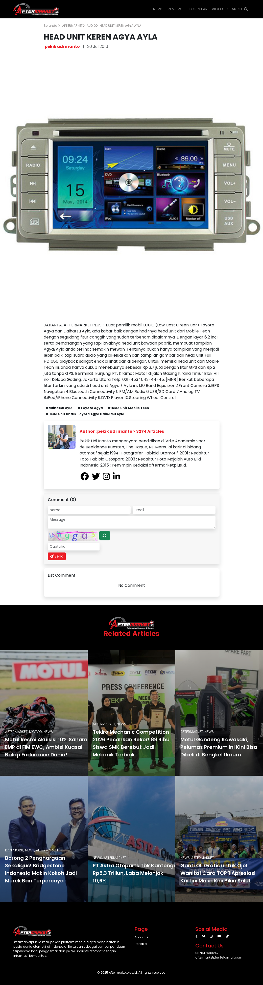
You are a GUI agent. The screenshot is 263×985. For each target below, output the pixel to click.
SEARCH (237, 9)
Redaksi (141, 944)
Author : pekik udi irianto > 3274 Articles (122, 431)
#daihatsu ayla (59, 408)
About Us (141, 937)
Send (56, 556)
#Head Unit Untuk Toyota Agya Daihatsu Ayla (84, 414)
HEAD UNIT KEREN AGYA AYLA (120, 25)
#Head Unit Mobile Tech (128, 408)
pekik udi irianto (62, 46)
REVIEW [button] (174, 9)
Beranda (52, 25)
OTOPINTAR (196, 9)
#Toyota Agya (90, 408)
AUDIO (92, 25)
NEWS (158, 9)
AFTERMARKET (73, 25)
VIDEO (217, 9)
